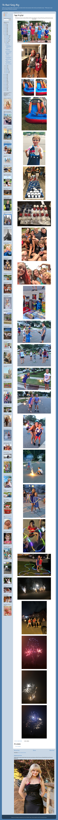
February (7, 71)
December (7, 35)
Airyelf (39, 817)
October (7, 38)
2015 (6, 78)
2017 (6, 75)
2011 (6, 84)
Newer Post (16, 750)
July (6, 42)
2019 (6, 34)
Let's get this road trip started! (8, 57)
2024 (6, 27)
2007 (6, 90)
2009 (6, 87)
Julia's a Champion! (8, 51)
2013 (6, 81)
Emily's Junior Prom (18, 755)
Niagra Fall (7, 43)
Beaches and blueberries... (7, 49)
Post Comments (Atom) (22, 752)
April (6, 68)
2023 (6, 28)
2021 (6, 31)
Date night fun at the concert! (8, 62)
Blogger (45, 817)
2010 (6, 85)
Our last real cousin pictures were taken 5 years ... (8, 46)
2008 (6, 88)
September (7, 39)
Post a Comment (18, 746)
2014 (6, 80)
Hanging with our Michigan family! (8, 53)
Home (34, 750)
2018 (6, 74)
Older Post (51, 750)
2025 (6, 25)
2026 (6, 24)
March (7, 69)
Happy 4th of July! (8, 63)
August (7, 41)
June (6, 65)
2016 (6, 77)
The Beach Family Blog (10, 5)
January (7, 72)
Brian (6, 14)
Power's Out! (7, 55)
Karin (6, 15)
